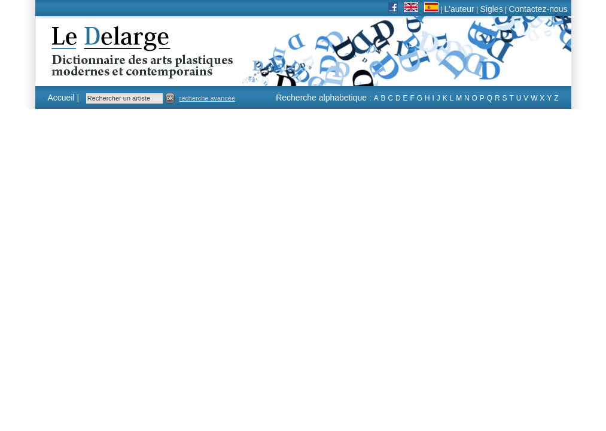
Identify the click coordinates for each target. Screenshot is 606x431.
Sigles (491, 9)
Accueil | (64, 97)
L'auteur (459, 9)
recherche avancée (207, 98)
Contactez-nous (537, 9)
